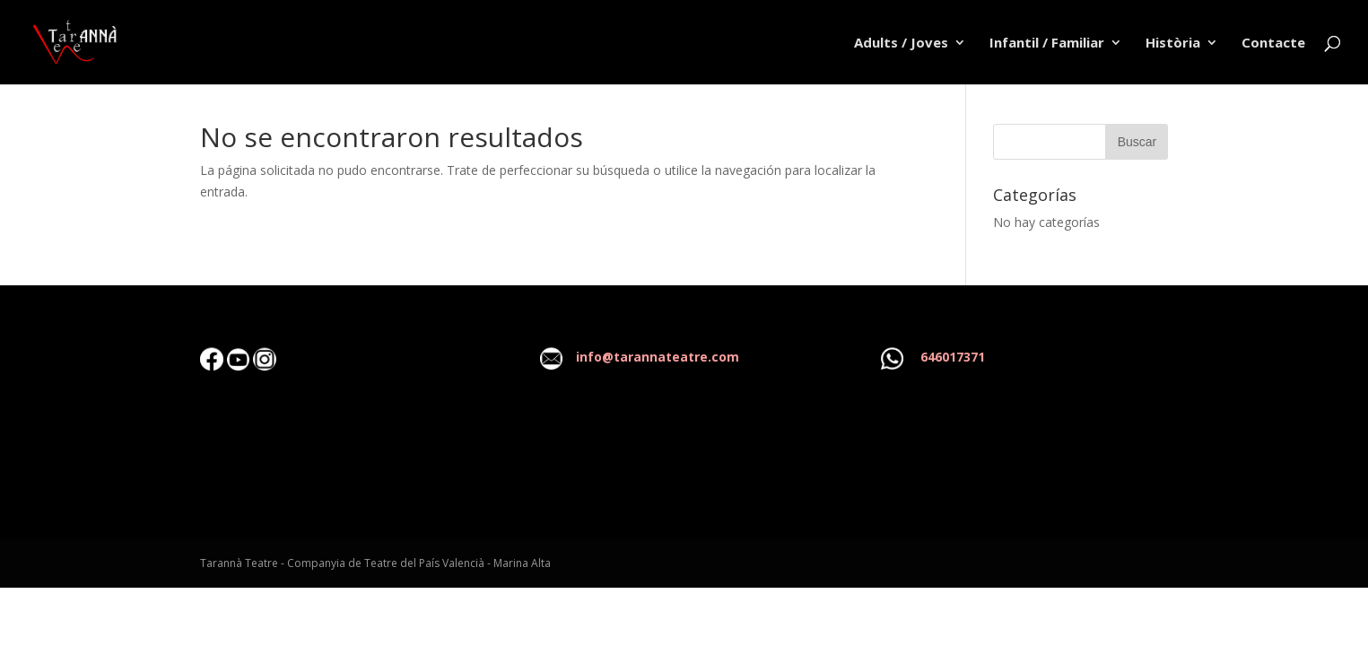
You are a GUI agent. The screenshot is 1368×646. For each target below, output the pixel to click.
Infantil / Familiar (1046, 43)
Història (1173, 43)
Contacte (1273, 43)
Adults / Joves (901, 43)
